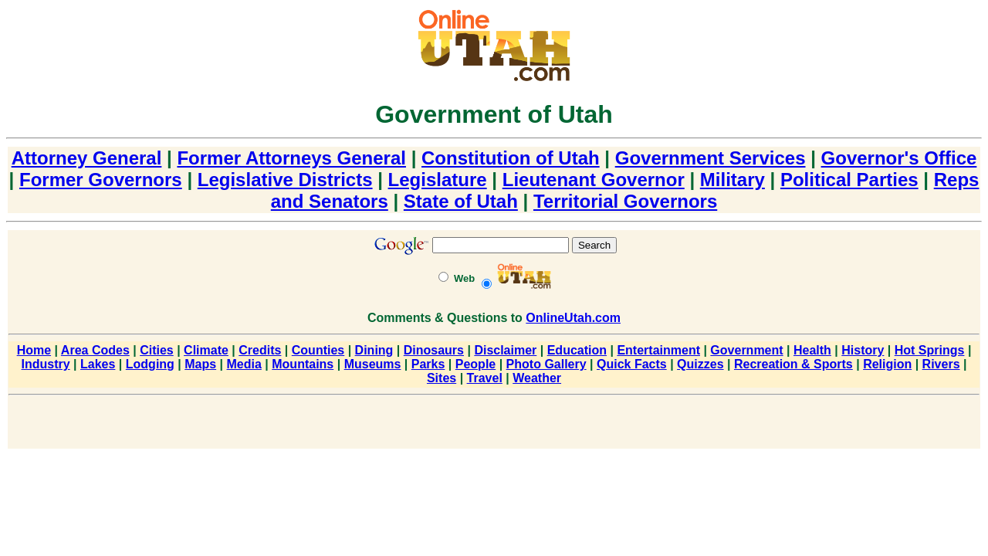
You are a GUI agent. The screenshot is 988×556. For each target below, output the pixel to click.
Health (812, 350)
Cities (157, 350)
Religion (887, 364)
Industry (46, 364)
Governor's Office (899, 157)
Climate (206, 350)
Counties (318, 350)
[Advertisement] (494, 425)
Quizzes (700, 364)
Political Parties (849, 179)
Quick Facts (632, 364)
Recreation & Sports (793, 364)
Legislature (437, 179)
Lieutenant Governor (593, 179)
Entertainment (658, 350)
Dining (374, 350)
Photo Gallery (546, 364)
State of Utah (461, 201)
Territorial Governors (625, 201)
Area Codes (95, 350)
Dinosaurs (434, 350)
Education (577, 350)
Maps (200, 364)
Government (746, 350)
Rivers (941, 364)
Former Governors (100, 179)
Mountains (302, 364)
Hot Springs (930, 350)
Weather (537, 378)
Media (244, 364)
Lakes (97, 364)
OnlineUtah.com (573, 317)
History (862, 350)
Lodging (150, 364)
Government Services (710, 157)
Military (732, 179)
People (475, 364)
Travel (484, 378)
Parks (428, 364)
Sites (441, 378)
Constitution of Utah (510, 157)
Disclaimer (505, 350)
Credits (260, 350)
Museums (372, 364)
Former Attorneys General (291, 157)
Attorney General (87, 157)
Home (34, 350)
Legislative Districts (285, 179)
